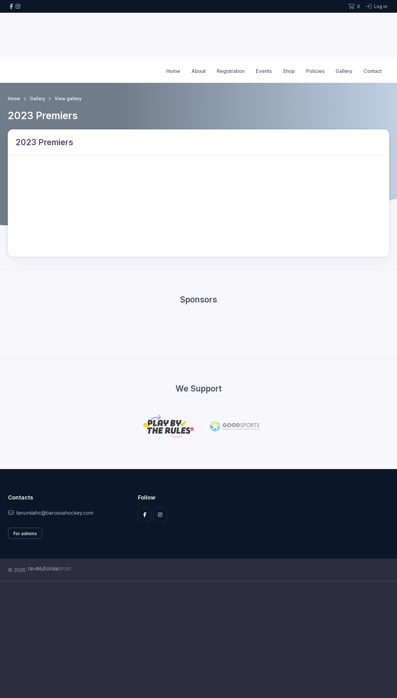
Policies (315, 71)
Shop (289, 71)
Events (264, 71)
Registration (231, 71)
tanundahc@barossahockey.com (50, 513)
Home (173, 71)
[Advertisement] (194, 639)
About (198, 71)
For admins (25, 533)
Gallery (344, 71)
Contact (373, 71)
